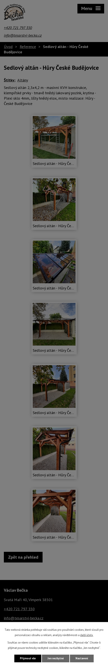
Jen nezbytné (55, 658)
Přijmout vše (28, 658)
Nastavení (81, 658)
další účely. (86, 635)
